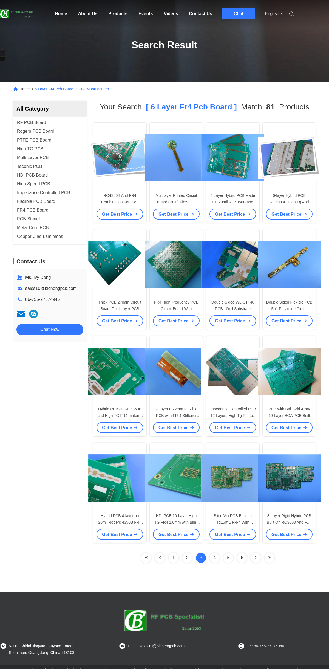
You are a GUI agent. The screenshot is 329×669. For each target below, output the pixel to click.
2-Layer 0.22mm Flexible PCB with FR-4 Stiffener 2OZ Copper (176, 415)
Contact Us (200, 13)
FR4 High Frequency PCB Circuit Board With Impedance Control (176, 309)
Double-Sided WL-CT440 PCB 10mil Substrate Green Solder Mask (232, 309)
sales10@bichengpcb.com (51, 288)
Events (145, 13)
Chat (238, 13)
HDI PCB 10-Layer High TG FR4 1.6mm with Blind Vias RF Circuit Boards (176, 522)
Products (118, 13)
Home (61, 13)
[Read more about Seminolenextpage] (256, 558)
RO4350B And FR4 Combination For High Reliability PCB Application (119, 202)
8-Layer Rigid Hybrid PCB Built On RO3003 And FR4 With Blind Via (289, 522)
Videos (171, 13)
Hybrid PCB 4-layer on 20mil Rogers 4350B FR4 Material (119, 522)
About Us (87, 13)
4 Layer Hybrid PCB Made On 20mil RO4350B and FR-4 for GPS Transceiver (233, 202)
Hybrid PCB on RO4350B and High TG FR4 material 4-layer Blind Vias (119, 415)
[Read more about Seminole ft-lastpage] (269, 558)
